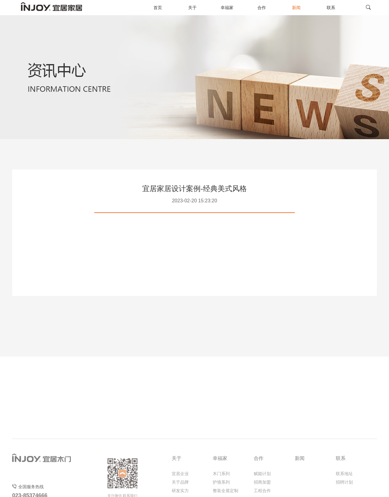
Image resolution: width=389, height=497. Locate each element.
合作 (261, 7)
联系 (331, 7)
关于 (192, 7)
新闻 (296, 7)
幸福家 (227, 7)
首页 (157, 7)
